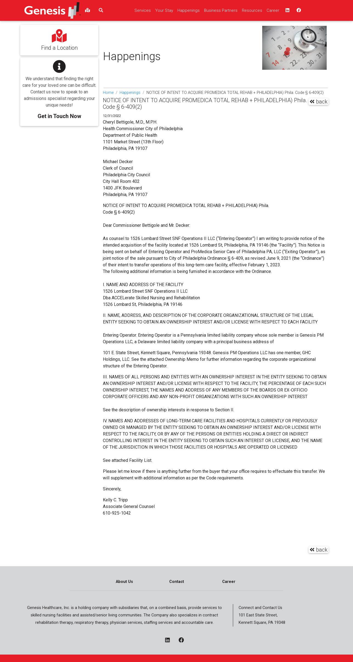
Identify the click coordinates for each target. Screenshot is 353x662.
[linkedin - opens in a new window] (169, 641)
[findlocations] (87, 10)
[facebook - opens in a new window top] (298, 10)
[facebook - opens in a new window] (183, 641)
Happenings (130, 92)
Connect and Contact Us (260, 607)
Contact (176, 581)
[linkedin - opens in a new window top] (286, 10)
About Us (124, 581)
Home (108, 92)
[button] (59, 88)
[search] (101, 10)
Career (228, 581)
